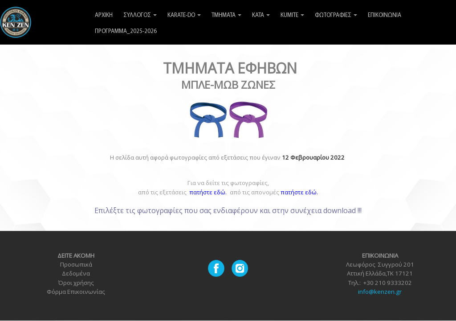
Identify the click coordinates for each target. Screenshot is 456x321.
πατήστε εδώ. (299, 192)
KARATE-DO (184, 15)
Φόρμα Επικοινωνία (74, 292)
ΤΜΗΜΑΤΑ (226, 15)
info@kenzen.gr (380, 292)
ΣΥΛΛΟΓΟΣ (140, 15)
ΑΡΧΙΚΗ (104, 15)
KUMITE (292, 15)
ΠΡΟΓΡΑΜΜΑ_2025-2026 (126, 31)
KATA (261, 15)
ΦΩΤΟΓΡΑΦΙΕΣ (336, 15)
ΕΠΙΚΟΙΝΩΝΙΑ (384, 15)
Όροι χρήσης (76, 283)
